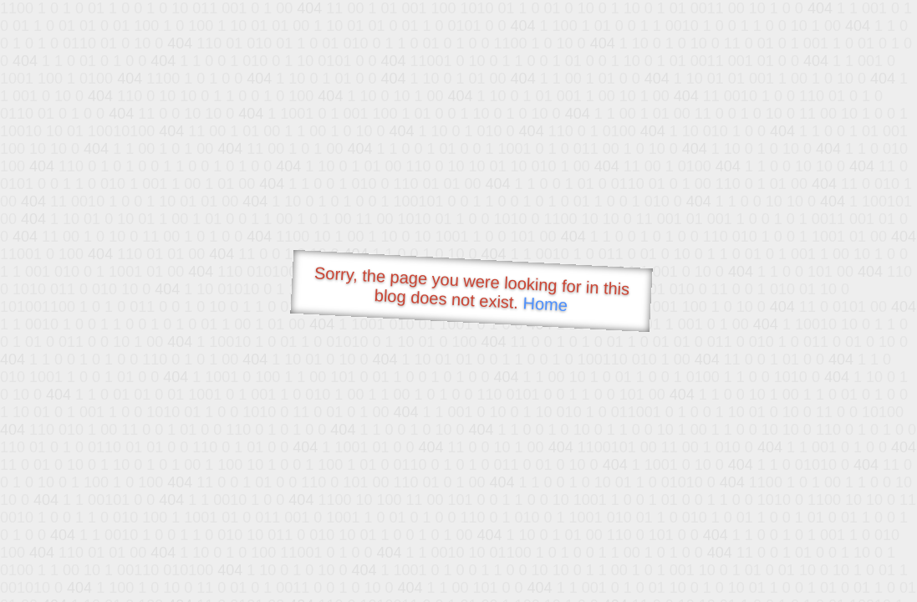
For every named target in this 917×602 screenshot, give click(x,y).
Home (545, 303)
